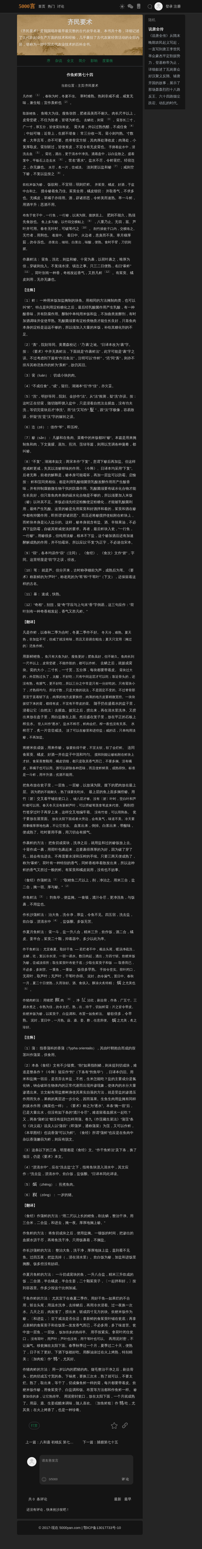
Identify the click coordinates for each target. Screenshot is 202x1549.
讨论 (60, 6)
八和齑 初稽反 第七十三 (58, 1442)
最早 (127, 1499)
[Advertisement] (165, 182)
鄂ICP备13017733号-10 (102, 1528)
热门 (51, 6)
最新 (118, 1499)
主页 (81, 85)
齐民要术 (91, 85)
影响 (94, 61)
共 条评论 (37, 1499)
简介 (82, 61)
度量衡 (107, 61)
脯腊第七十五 (107, 1442)
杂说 (58, 61)
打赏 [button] (34, 1425)
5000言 (27, 6)
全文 (70, 61)
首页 (41, 6)
